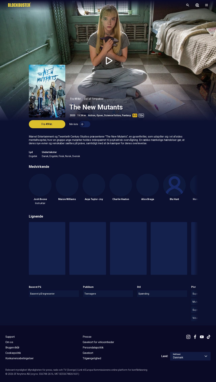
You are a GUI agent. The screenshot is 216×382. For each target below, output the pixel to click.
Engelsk (33, 156)
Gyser (100, 115)
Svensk (76, 156)
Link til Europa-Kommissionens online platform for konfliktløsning (112, 370)
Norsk (68, 156)
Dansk (45, 156)
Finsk (61, 156)
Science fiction (112, 115)
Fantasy (126, 115)
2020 (72, 115)
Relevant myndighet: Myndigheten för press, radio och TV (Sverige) (41, 370)
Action (91, 115)
